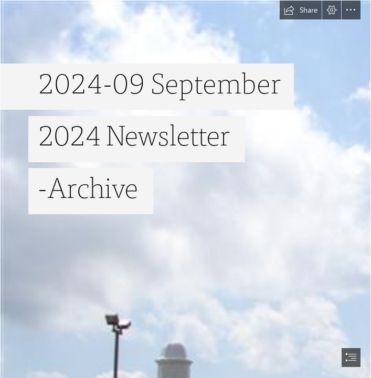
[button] (301, 10)
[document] (185, 189)
